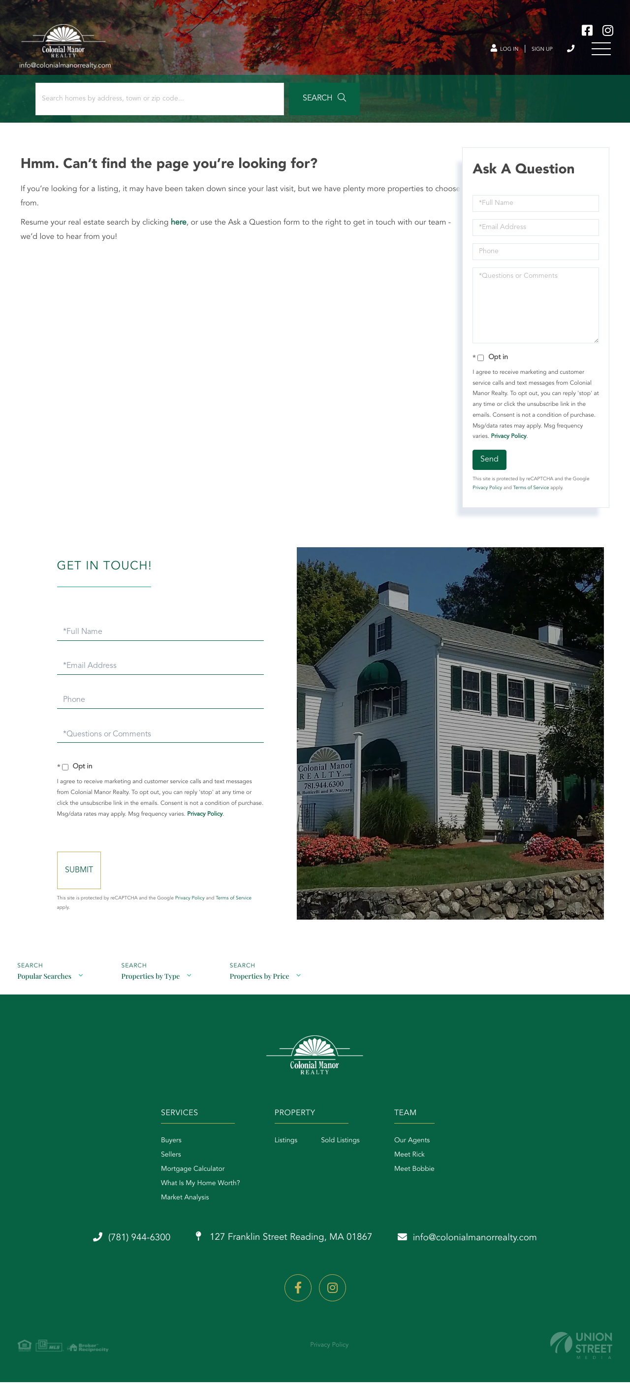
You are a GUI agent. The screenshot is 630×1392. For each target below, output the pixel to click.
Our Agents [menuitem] (417, 1153)
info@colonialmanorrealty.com (481, 1250)
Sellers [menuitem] (156, 1167)
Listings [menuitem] (281, 1153)
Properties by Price (262, 987)
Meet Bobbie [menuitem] (419, 1182)
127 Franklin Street (282, 1251)
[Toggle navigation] (600, 51)
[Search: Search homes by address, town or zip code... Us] (132, 104)
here (180, 228)
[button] (272, 104)
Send (489, 465)
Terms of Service (530, 493)
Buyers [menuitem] (156, 1153)
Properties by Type (152, 987)
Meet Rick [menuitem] (414, 1167)
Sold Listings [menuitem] (335, 1153)
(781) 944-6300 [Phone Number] (568, 51)
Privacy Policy (508, 442)
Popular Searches (44, 987)
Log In (491, 51)
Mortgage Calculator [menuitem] (178, 1182)
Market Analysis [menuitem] (170, 1210)
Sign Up (534, 51)
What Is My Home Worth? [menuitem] (185, 1196)
